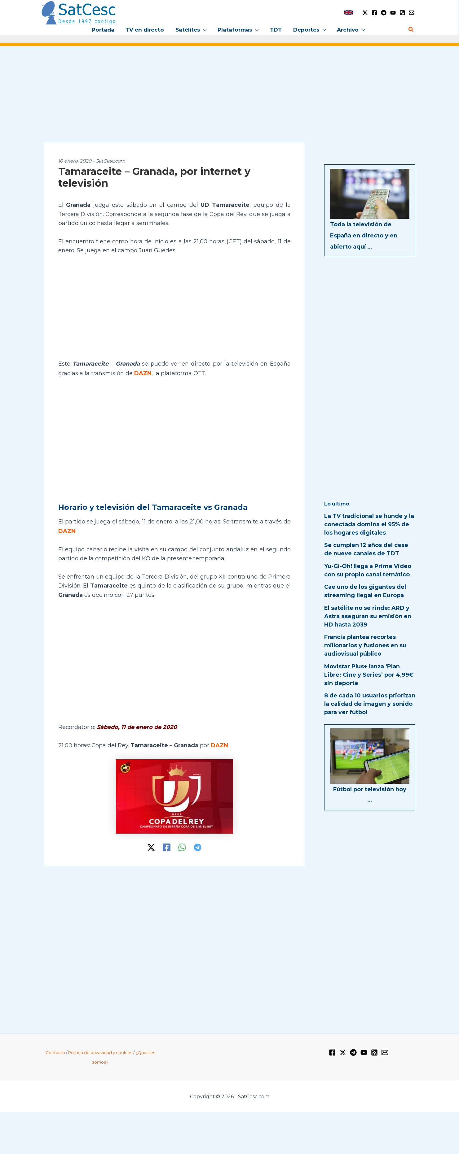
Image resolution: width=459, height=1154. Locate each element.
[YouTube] (393, 12)
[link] (348, 12)
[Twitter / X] (365, 12)
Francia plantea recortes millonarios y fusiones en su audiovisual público (365, 645)
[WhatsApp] (182, 846)
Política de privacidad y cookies (100, 1051)
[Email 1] (411, 12)
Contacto (55, 1051)
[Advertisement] (230, 98)
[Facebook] (374, 12)
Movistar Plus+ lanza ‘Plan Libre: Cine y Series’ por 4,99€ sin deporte (368, 675)
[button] (204, 29)
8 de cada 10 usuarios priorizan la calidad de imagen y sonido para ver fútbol (369, 704)
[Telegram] (383, 12)
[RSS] (402, 12)
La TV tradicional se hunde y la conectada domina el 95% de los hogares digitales (369, 524)
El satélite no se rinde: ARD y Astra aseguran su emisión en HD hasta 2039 (367, 616)
